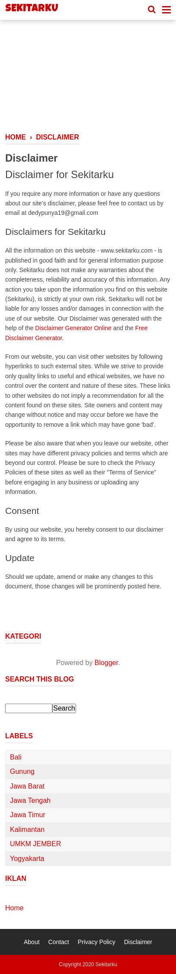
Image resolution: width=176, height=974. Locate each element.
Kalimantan (27, 829)
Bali (16, 757)
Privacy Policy (96, 941)
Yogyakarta (27, 858)
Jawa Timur (27, 814)
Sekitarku (31, 9)
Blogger (106, 662)
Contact (58, 941)
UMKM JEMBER (35, 843)
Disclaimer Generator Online (73, 328)
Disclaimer (138, 941)
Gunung (22, 771)
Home (14, 908)
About (32, 941)
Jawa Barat (27, 786)
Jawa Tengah (30, 800)
